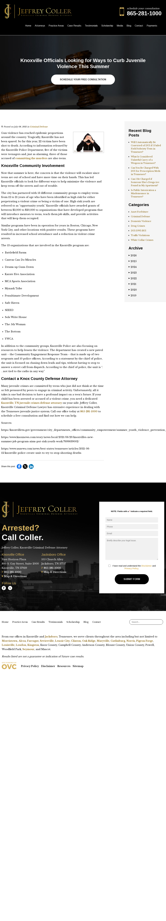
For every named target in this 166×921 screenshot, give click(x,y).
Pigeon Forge (144, 640)
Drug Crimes (138, 226)
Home (28, 25)
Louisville (8, 644)
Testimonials (91, 25)
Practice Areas (56, 25)
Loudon (21, 644)
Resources (63, 666)
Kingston (33, 644)
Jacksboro (51, 636)
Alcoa (22, 640)
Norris (130, 640)
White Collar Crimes (142, 240)
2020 (133, 290)
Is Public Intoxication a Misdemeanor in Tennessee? (143, 193)
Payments (152, 25)
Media (120, 25)
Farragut (33, 640)
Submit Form (132, 579)
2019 (132, 295)
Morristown (9, 640)
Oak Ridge (88, 640)
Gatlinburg (118, 640)
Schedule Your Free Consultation (83, 79)
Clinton (76, 640)
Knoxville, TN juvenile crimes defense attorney (31, 402)
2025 (133, 261)
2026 (133, 255)
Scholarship (107, 25)
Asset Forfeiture (139, 211)
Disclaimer (146, 566)
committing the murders (31, 158)
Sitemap (78, 666)
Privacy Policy (131, 568)
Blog (129, 25)
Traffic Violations (140, 235)
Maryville (103, 640)
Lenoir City (62, 640)
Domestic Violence (141, 221)
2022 (133, 278)
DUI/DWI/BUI (138, 230)
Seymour (28, 649)
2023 (133, 273)
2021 (132, 284)
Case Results (74, 25)
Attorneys (40, 25)
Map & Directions (14, 576)
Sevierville (47, 640)
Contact (139, 25)
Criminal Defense (39, 126)
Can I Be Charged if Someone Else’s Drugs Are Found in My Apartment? (145, 182)
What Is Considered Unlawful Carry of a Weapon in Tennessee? (143, 159)
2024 (132, 267)
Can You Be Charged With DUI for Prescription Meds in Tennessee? (145, 171)
